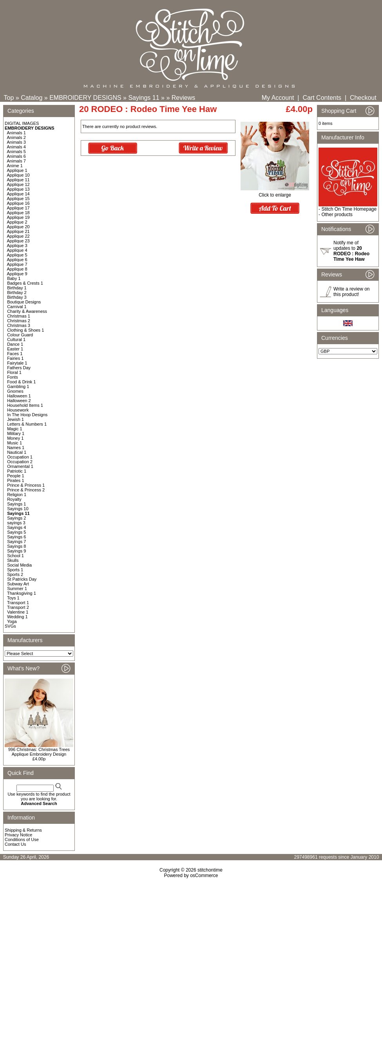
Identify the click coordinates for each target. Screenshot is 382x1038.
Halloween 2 (19, 400)
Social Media (19, 565)
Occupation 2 (20, 461)
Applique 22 (18, 236)
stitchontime (210, 870)
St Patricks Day (21, 579)
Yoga (12, 621)
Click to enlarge (275, 193)
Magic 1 (14, 428)
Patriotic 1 (16, 471)
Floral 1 (14, 372)
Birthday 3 (17, 297)
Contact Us (15, 844)
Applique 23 (18, 240)
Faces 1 (14, 353)
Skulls (12, 560)
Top (9, 97)
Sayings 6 (16, 536)
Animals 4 (16, 146)
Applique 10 (18, 175)
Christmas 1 (18, 316)
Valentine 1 (17, 612)
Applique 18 (18, 212)
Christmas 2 (18, 320)
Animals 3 (16, 142)
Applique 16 (18, 203)
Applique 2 (17, 222)
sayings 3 (16, 522)
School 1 (15, 555)
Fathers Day (19, 367)
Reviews (183, 97)
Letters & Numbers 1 (27, 424)
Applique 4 (17, 250)
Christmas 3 (18, 325)
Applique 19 (18, 217)
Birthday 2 (17, 292)
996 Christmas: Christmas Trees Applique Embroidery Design (39, 751)
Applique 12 (18, 184)
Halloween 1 (19, 396)
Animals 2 (16, 137)
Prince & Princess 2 (26, 489)
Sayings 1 (16, 504)
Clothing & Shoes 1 (25, 330)
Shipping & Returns (23, 830)
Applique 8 (17, 269)
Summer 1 (17, 588)
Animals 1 (16, 132)
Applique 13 (18, 189)
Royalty (14, 499)
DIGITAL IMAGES (22, 123)
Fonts (12, 377)
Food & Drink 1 (21, 381)
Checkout (363, 97)
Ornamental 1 (20, 466)
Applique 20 (18, 226)
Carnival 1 (17, 306)
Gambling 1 (18, 386)
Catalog (31, 97)
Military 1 (15, 433)
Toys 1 (13, 598)
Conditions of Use (22, 839)
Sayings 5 (16, 532)
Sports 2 (15, 574)
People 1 (15, 475)
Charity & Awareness (27, 311)
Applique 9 (17, 273)
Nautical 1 (16, 452)
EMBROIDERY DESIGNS (85, 97)
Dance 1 (15, 344)
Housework (18, 410)
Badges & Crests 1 (25, 283)
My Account (278, 97)
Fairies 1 (15, 358)
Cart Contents (321, 97)
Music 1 (14, 442)
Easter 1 (15, 349)
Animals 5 (16, 151)
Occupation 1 (20, 457)
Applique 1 (17, 170)
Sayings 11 (143, 97)
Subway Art (18, 583)
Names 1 (15, 447)
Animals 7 (16, 161)
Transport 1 (18, 602)
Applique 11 (18, 179)
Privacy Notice (18, 834)
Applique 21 (18, 231)
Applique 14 (18, 193)
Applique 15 (18, 198)
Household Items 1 (25, 405)
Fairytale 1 (17, 363)
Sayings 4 (16, 527)
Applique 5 (17, 255)
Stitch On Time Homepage (349, 209)
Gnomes (15, 391)
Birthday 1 (17, 287)
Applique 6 (17, 259)
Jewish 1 (15, 419)
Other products (336, 214)
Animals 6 (16, 156)
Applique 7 (17, 264)
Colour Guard (20, 334)
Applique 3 (17, 245)
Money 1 (15, 438)
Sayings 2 (16, 518)
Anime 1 (15, 165)
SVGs (10, 626)
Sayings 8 (16, 546)
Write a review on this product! (351, 291)
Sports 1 (15, 569)
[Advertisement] (191, 945)
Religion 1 (16, 494)
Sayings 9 (16, 551)
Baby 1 (13, 278)
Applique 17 (18, 208)
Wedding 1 (17, 616)
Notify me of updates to (351, 251)
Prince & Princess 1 (26, 485)
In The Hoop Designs (27, 414)
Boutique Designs (24, 302)
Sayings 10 (17, 508)
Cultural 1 (16, 339)
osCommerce (204, 875)
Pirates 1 (15, 480)
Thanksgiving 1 (21, 593)
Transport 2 (18, 607)
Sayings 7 (16, 541)
